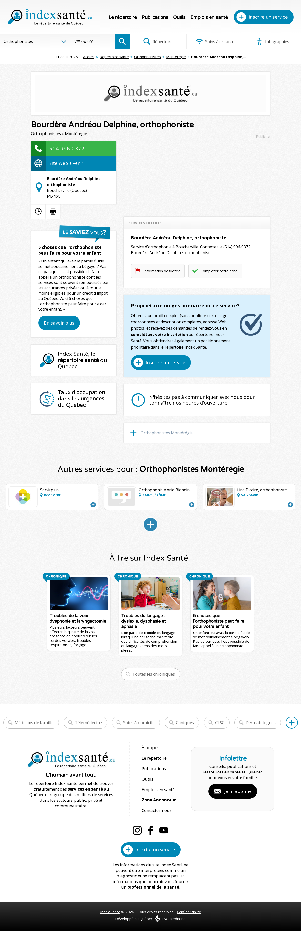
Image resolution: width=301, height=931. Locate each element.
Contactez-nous (156, 810)
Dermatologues (261, 722)
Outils (179, 17)
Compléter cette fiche (219, 271)
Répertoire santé (114, 56)
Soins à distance (215, 41)
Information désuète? (161, 271)
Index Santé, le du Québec (82, 360)
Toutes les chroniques (153, 674)
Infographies (272, 41)
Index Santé (110, 911)
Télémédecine (88, 722)
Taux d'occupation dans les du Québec (81, 398)
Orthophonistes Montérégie (167, 433)
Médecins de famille (34, 722)
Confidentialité (189, 911)
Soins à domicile (139, 722)
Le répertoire (123, 17)
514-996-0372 (66, 148)
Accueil (88, 56)
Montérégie (176, 56)
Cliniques (185, 722)
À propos (150, 747)
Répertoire (157, 41)
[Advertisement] (197, 175)
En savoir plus (59, 323)
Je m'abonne (238, 791)
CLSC (219, 722)
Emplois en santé (209, 17)
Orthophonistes (147, 56)
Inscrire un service (268, 17)
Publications (155, 17)
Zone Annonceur (159, 800)
